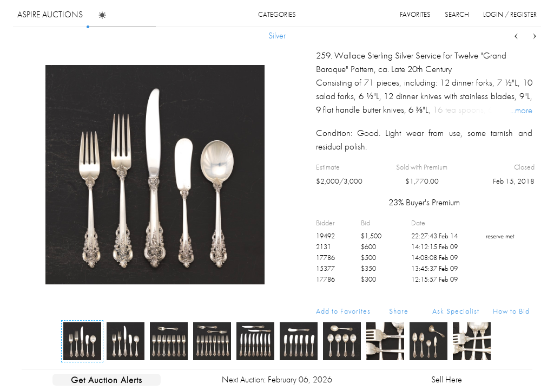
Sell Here (446, 379)
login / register (510, 14)
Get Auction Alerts (106, 380)
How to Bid (511, 311)
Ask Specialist (455, 311)
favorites (415, 14)
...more (521, 110)
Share (398, 311)
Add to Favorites (343, 311)
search (457, 14)
